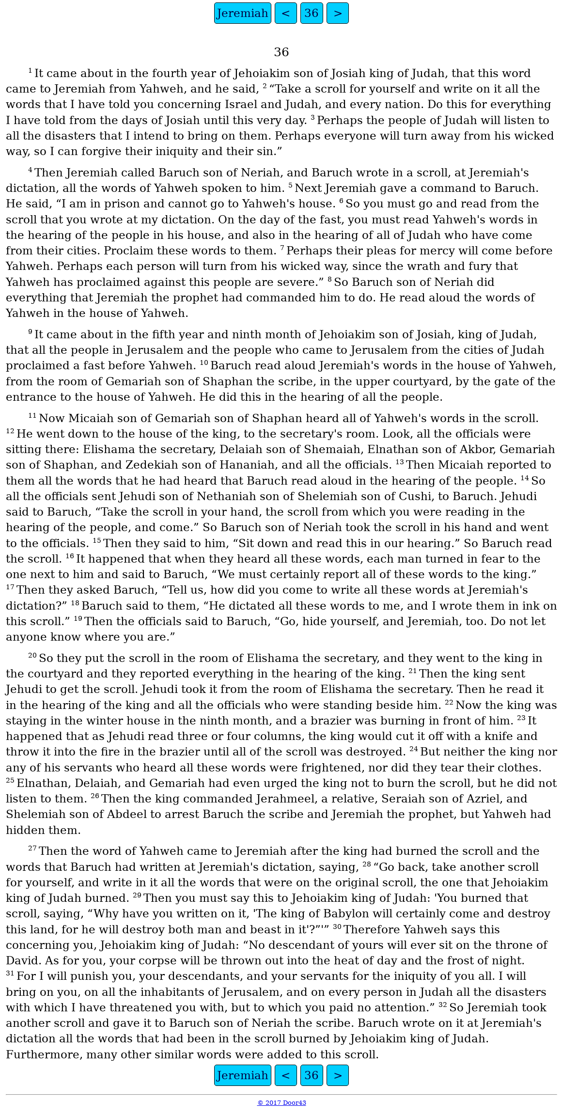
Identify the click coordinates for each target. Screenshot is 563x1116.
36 (311, 13)
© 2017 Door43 (281, 1102)
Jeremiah (242, 13)
